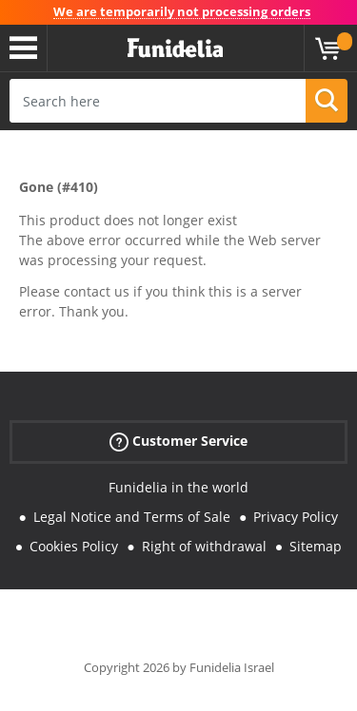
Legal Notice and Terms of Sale (131, 517)
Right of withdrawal (204, 546)
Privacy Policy (295, 517)
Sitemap (315, 546)
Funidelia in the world (178, 487)
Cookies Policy (74, 546)
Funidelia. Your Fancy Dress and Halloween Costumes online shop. (175, 48)
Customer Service (178, 442)
